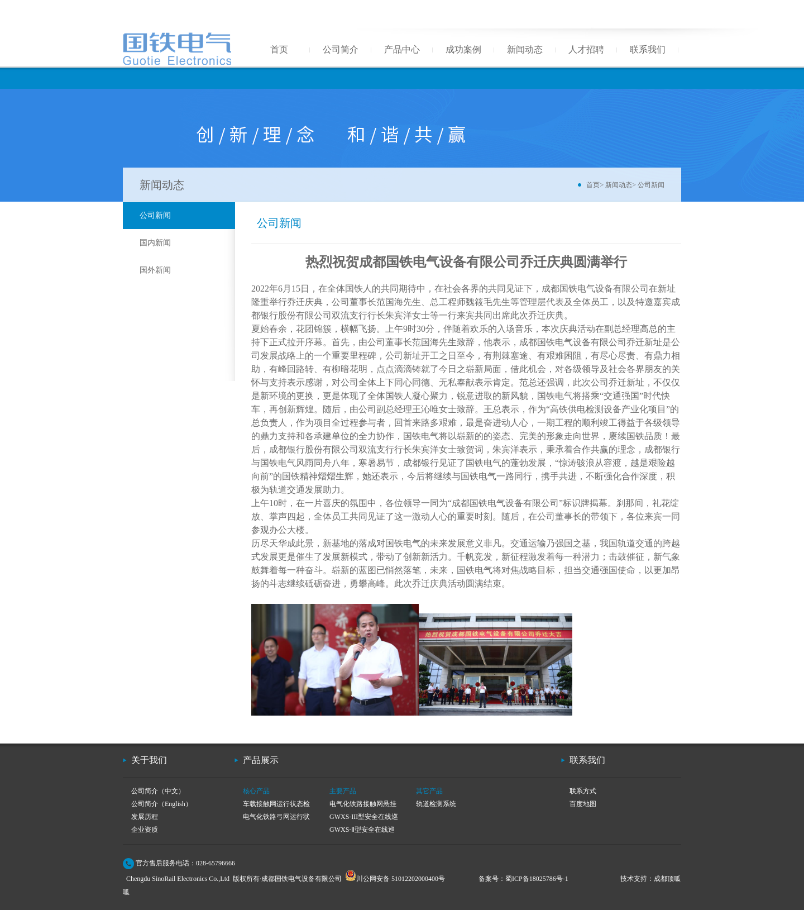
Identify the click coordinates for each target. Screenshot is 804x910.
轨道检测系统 (436, 804)
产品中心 (402, 49)
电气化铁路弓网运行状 (276, 817)
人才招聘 (586, 49)
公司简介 (340, 49)
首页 (279, 49)
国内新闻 (155, 243)
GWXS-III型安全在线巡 (363, 817)
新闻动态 (525, 49)
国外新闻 (155, 270)
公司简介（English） (161, 804)
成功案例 (463, 49)
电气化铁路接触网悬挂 (362, 804)
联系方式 (583, 791)
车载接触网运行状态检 (276, 804)
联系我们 (648, 49)
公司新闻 (651, 185)
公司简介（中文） (158, 791)
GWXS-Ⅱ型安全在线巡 (362, 829)
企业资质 (144, 829)
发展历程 (144, 817)
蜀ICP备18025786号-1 (536, 879)
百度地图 (583, 804)
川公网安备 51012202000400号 (395, 879)
